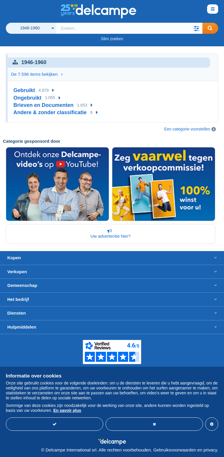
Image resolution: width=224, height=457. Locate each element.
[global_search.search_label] (129, 28)
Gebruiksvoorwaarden (174, 449)
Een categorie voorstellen (187, 129)
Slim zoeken (112, 38)
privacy (210, 449)
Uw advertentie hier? (109, 234)
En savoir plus (67, 410)
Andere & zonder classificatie (50, 112)
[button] (196, 28)
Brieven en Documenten (43, 105)
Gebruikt (24, 90)
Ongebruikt (27, 98)
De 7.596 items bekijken (37, 74)
